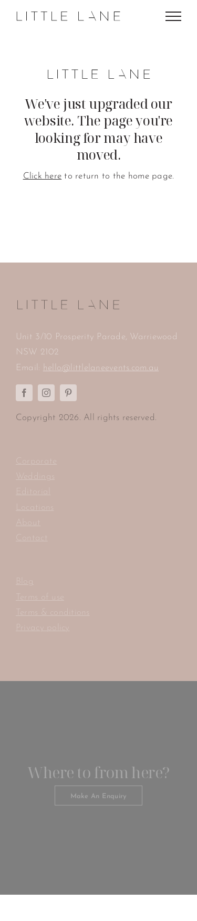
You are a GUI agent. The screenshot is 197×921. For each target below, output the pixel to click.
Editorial (33, 491)
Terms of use (40, 597)
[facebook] (24, 392)
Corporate (36, 461)
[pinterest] (68, 392)
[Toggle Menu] (173, 16)
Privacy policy (43, 627)
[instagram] (46, 392)
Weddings (35, 476)
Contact (32, 537)
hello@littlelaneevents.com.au (101, 367)
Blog (25, 581)
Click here (42, 176)
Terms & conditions (53, 612)
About (28, 522)
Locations (35, 507)
